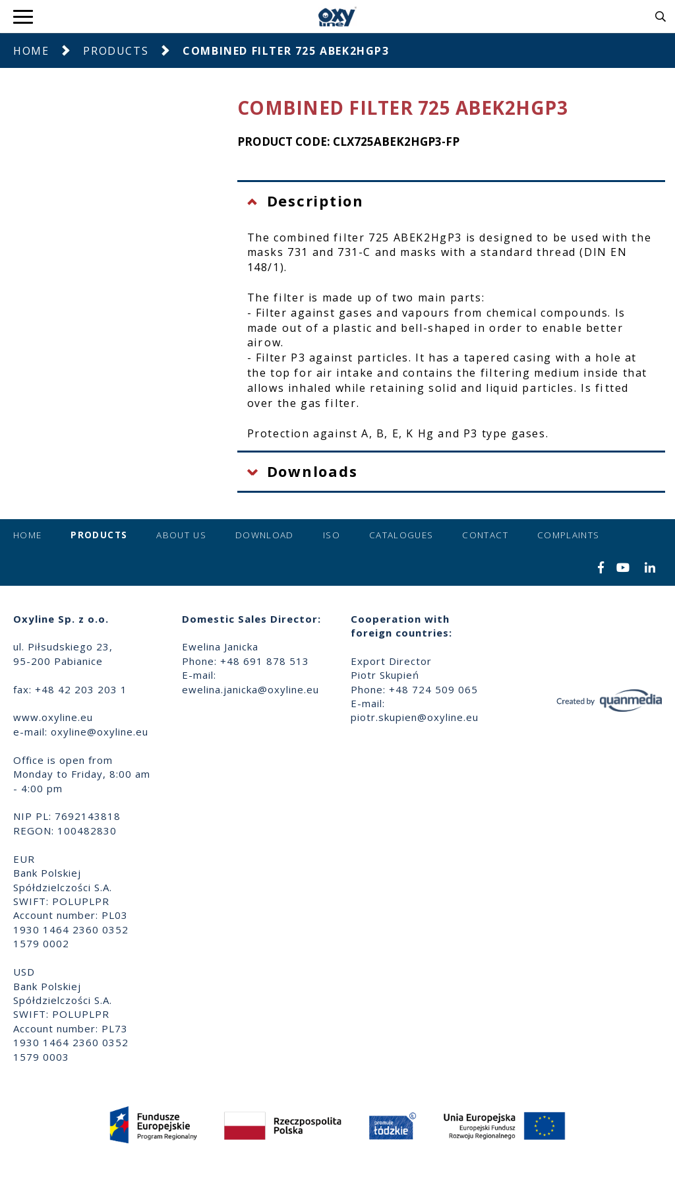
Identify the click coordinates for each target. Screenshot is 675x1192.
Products (115, 51)
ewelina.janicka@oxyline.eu (250, 689)
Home (31, 51)
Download (264, 535)
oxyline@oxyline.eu (99, 731)
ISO (331, 535)
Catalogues (401, 535)
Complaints (568, 535)
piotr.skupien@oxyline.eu (415, 717)
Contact (485, 535)
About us (181, 535)
